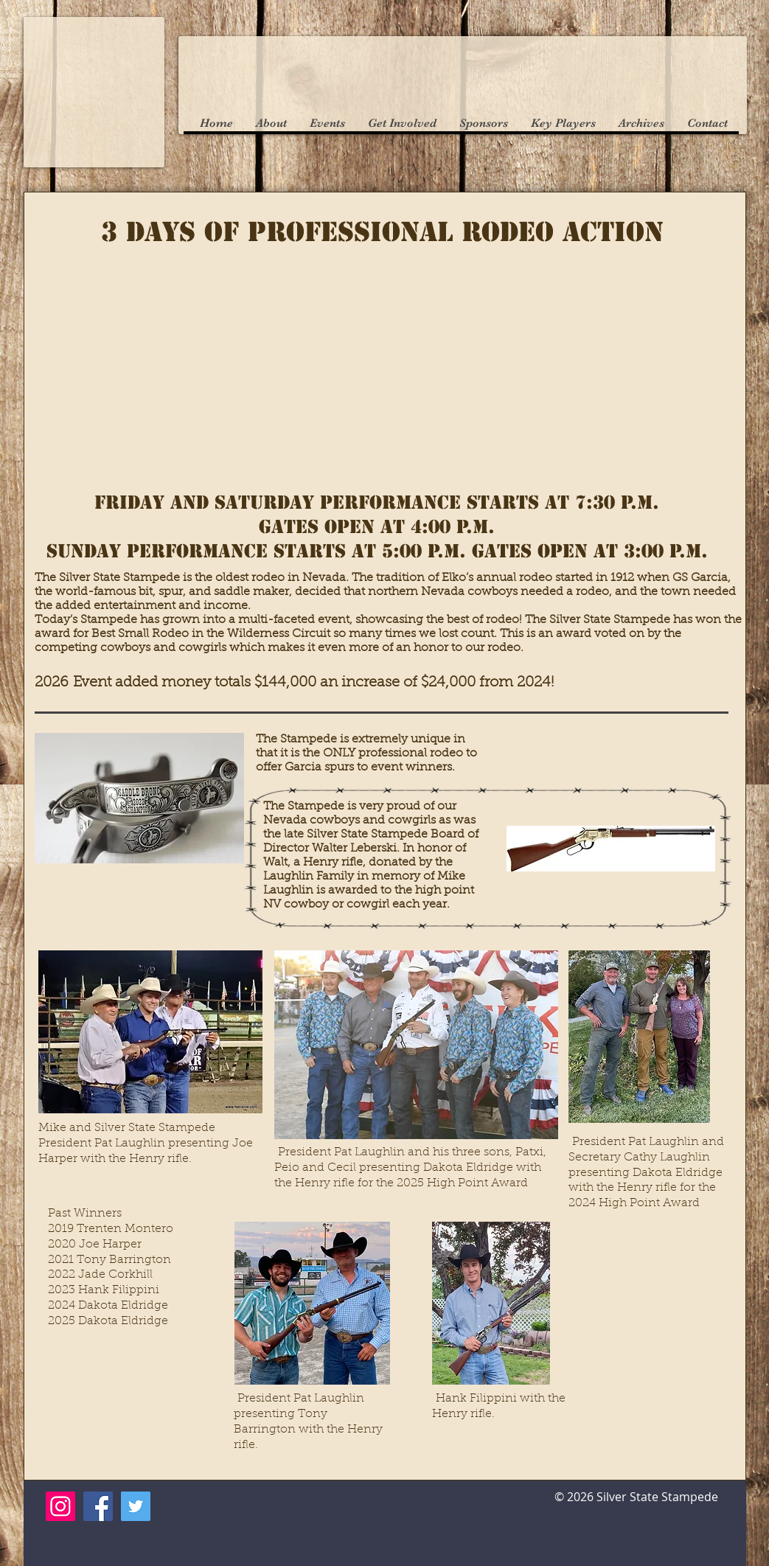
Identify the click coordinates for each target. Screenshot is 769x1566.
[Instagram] (60, 1506)
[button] (271, 123)
